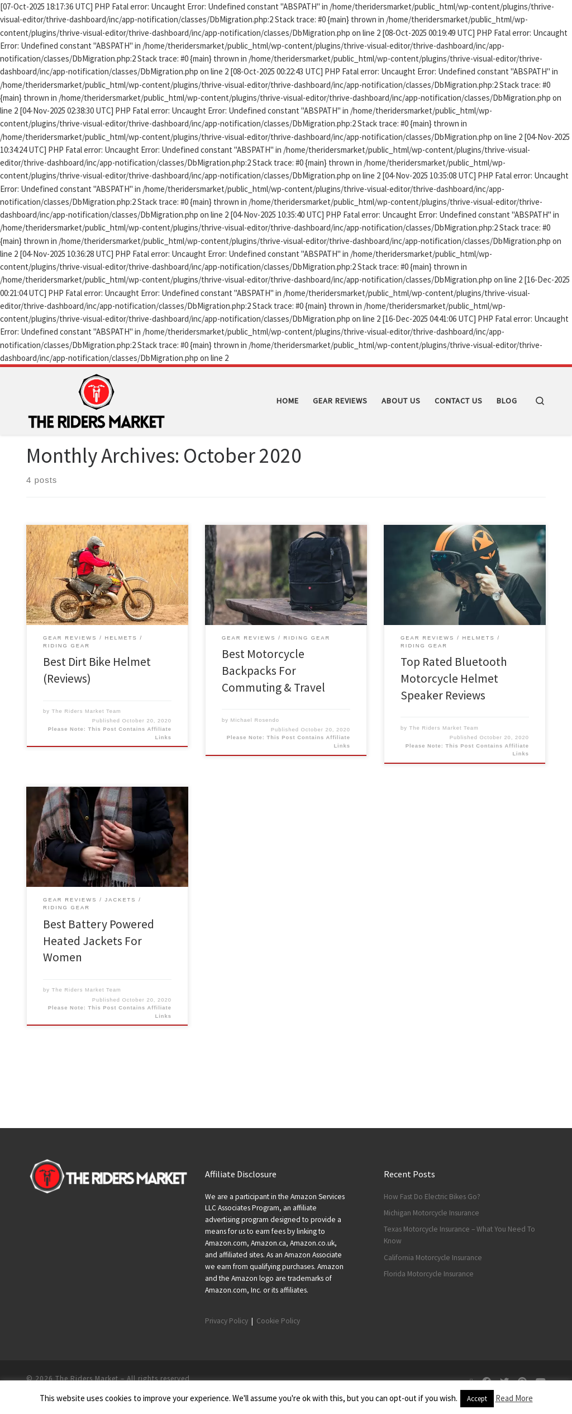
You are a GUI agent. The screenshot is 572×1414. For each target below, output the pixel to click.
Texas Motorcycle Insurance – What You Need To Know (459, 1235)
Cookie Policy (278, 1321)
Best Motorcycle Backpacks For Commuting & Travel (273, 708)
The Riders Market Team (86, 748)
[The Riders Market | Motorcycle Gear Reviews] (96, 398)
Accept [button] (477, 1398)
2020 (61, 457)
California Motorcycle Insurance (433, 1257)
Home (36, 457)
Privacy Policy (226, 1321)
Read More (514, 1398)
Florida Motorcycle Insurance (429, 1274)
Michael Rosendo (255, 757)
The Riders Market (86, 1378)
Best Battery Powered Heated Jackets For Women (98, 978)
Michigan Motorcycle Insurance (431, 1213)
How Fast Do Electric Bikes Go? (432, 1196)
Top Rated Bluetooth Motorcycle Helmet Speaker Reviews (454, 716)
